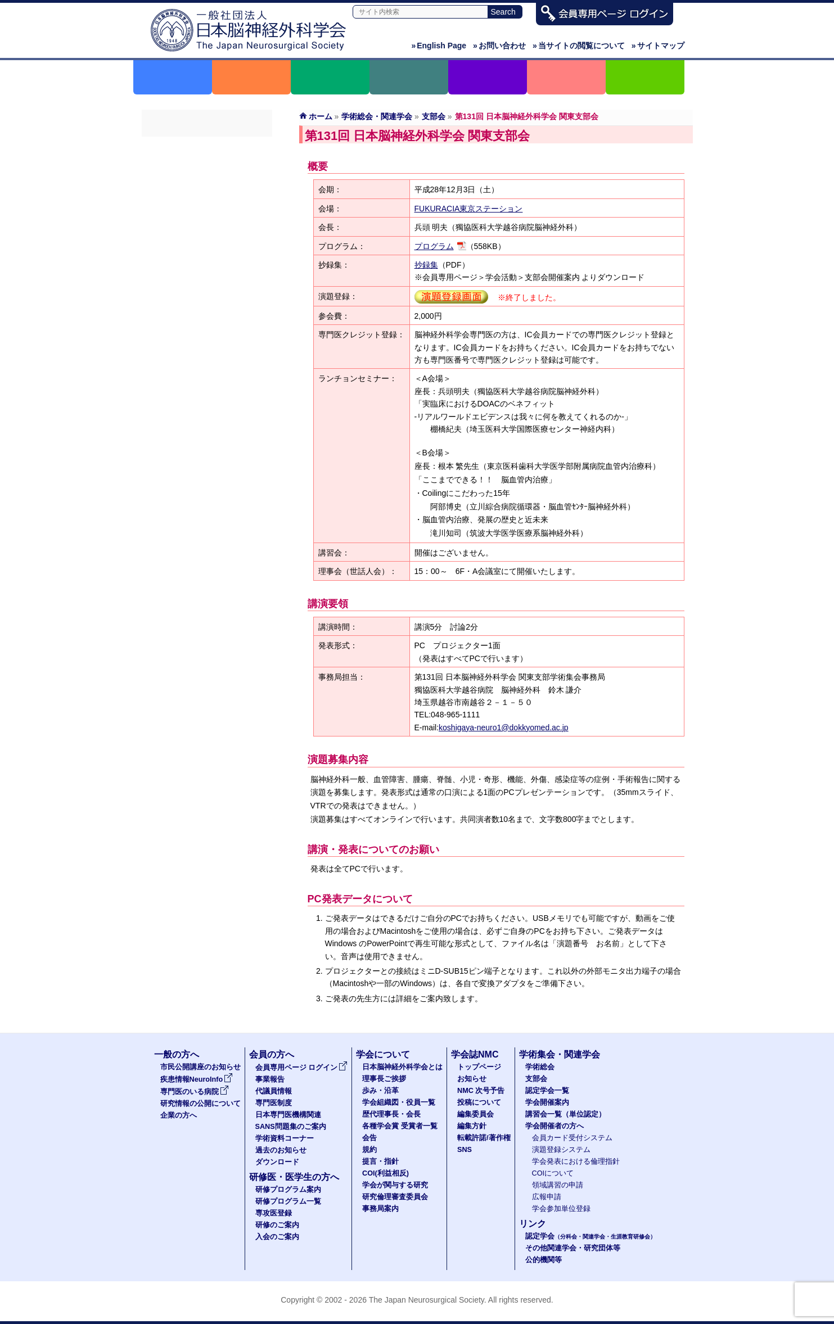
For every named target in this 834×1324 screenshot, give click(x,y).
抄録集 (426, 264)
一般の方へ (176, 1054)
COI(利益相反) (385, 1173)
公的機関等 (543, 1260)
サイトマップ (658, 45)
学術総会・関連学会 (376, 116)
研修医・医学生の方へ (294, 1177)
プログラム (434, 246)
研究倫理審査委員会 (395, 1197)
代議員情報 (273, 1091)
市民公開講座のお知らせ (200, 1067)
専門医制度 (273, 1103)
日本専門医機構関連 (288, 1115)
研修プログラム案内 (288, 1190)
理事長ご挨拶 (384, 1079)
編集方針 (471, 1126)
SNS (464, 1150)
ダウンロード (277, 1162)
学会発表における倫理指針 (576, 1161)
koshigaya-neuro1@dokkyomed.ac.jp (504, 727)
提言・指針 (380, 1161)
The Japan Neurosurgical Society (426, 1299)
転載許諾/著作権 (484, 1138)
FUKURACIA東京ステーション (468, 208)
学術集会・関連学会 (559, 1054)
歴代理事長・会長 (391, 1114)
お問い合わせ (499, 45)
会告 (369, 1138)
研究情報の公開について (200, 1104)
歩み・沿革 (380, 1091)
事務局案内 (380, 1209)
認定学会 (590, 1236)
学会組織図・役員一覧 (398, 1102)
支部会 (433, 116)
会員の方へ (271, 1054)
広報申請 (546, 1197)
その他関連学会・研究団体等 (572, 1248)
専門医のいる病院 (194, 1092)
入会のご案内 (277, 1237)
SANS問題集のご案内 (290, 1127)
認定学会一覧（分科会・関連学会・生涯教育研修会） (207, 187)
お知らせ (471, 1079)
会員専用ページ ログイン (301, 1068)
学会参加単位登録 (561, 1209)
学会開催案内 (207, 207)
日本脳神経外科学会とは (402, 1067)
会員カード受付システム (572, 1138)
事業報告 (270, 1079)
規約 (369, 1150)
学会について (383, 1054)
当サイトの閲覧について (579, 45)
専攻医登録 (273, 1213)
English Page (438, 45)
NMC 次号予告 (480, 1091)
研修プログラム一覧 (288, 1201)
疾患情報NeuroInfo (196, 1079)
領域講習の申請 (557, 1185)
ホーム (320, 116)
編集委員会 (475, 1114)
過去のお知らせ (280, 1150)
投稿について (479, 1102)
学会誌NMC (474, 1054)
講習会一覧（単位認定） (207, 228)
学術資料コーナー (284, 1138)
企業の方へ (178, 1115)
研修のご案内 (277, 1225)
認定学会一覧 (547, 1091)
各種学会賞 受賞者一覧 (400, 1126)
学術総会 (207, 147)
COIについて (553, 1173)
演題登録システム (561, 1150)
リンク (532, 1223)
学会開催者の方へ (207, 248)
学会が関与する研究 (395, 1185)
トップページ (479, 1067)
